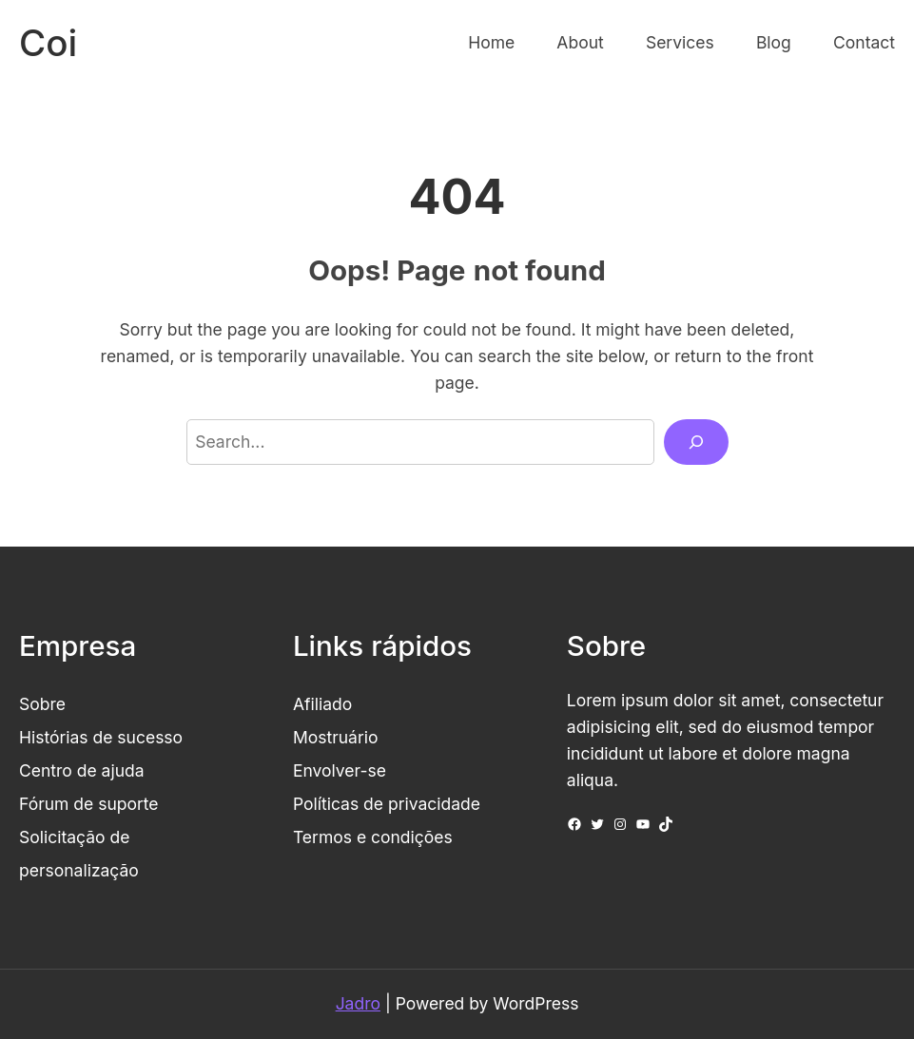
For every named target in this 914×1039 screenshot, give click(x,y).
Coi (48, 43)
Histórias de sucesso (101, 737)
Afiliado (322, 704)
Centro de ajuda (82, 770)
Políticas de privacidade (386, 804)
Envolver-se (339, 770)
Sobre (42, 704)
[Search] (696, 442)
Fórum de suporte (89, 804)
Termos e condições (373, 837)
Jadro (358, 1003)
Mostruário (336, 737)
